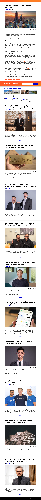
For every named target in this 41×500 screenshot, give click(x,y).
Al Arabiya (24, 61)
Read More (20, 140)
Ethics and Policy (11, 77)
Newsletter (10, 498)
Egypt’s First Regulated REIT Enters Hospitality (15, 96)
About (3, 498)
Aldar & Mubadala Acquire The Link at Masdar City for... (7, 96)
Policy (13, 498)
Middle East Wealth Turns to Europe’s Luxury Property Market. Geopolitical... (32, 97)
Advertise (5, 498)
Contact (16, 498)
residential (28, 68)
